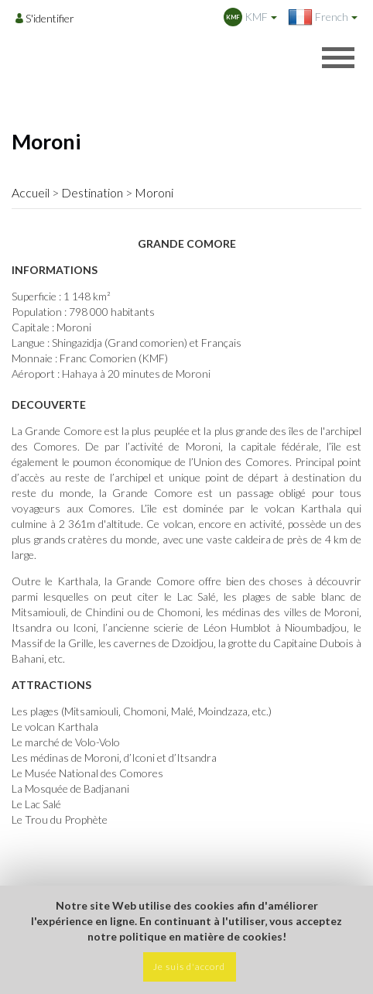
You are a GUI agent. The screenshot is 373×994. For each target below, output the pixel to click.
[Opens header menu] (338, 57)
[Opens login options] (44, 17)
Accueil (31, 192)
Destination (92, 192)
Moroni (154, 192)
